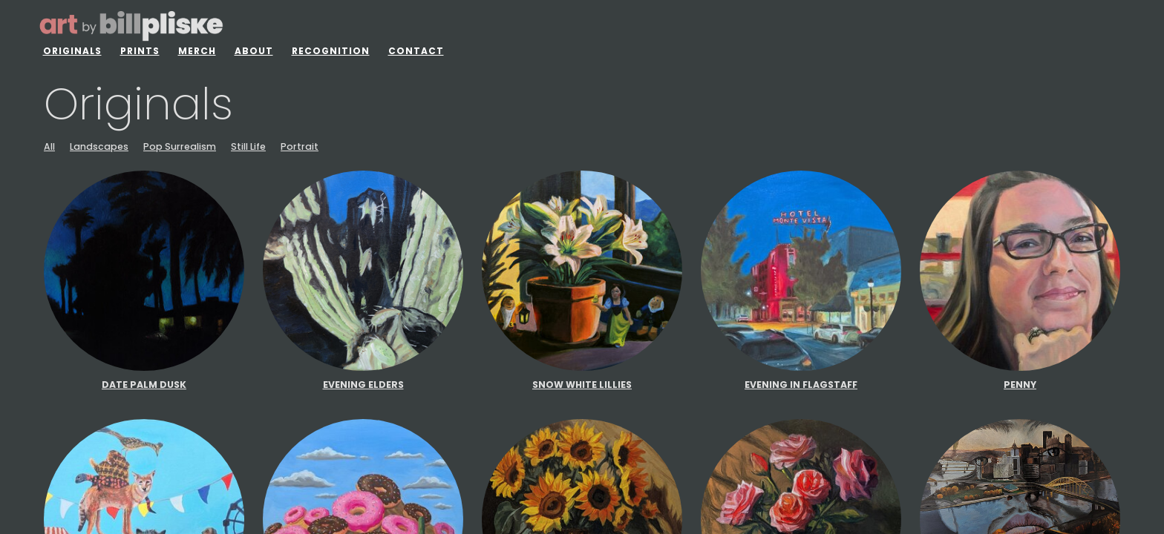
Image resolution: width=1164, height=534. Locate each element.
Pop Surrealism (179, 147)
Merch (197, 50)
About (254, 50)
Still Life (248, 147)
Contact (416, 50)
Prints (140, 50)
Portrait (299, 147)
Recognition (331, 50)
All (49, 147)
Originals (72, 50)
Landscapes (99, 147)
